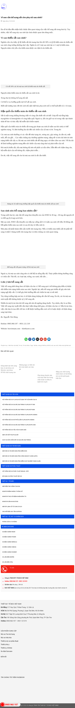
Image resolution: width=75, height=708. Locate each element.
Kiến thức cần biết (13, 345)
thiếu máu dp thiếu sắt (65, 345)
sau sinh (56, 345)
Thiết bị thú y (5, 644)
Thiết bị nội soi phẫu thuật (9, 641)
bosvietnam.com (14, 329)
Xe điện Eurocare (6, 651)
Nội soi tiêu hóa (6, 637)
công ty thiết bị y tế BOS (44, 345)
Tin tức (20, 345)
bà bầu (35, 345)
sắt (52, 345)
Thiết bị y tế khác (6, 648)
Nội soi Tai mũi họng (8, 634)
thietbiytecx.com (28, 329)
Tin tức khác (26, 345)
